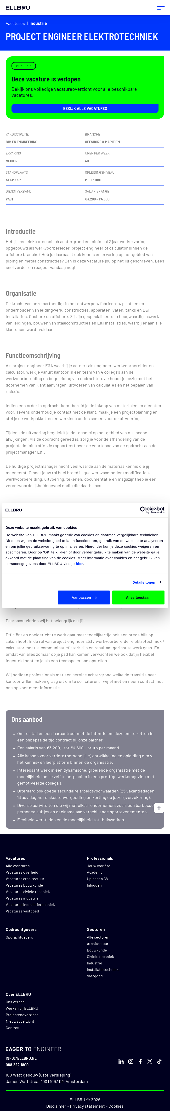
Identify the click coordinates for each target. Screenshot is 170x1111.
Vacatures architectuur (25, 878)
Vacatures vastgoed (22, 911)
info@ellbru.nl (21, 1058)
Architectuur (97, 943)
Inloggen (94, 885)
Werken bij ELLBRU (22, 1008)
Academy (94, 872)
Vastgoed (95, 976)
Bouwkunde (97, 950)
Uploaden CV (97, 878)
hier (79, 564)
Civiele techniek (100, 956)
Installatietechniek (103, 969)
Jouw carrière (98, 865)
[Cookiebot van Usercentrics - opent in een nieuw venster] (143, 509)
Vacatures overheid (22, 872)
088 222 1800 (17, 1064)
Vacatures (15, 23)
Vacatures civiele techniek (28, 891)
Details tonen (143, 582)
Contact (12, 1027)
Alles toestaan (138, 597)
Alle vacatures (18, 865)
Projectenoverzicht (22, 1014)
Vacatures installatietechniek (30, 904)
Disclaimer (56, 1106)
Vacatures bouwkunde (24, 885)
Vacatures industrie (22, 898)
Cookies (116, 1106)
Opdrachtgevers (19, 937)
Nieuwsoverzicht (20, 1021)
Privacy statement (87, 1106)
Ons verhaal (15, 1001)
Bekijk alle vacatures (85, 108)
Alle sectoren (98, 937)
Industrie (38, 23)
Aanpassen (84, 597)
